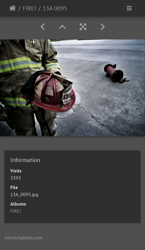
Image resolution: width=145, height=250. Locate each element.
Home (12, 8)
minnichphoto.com (23, 238)
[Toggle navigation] (129, 8)
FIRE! (29, 8)
